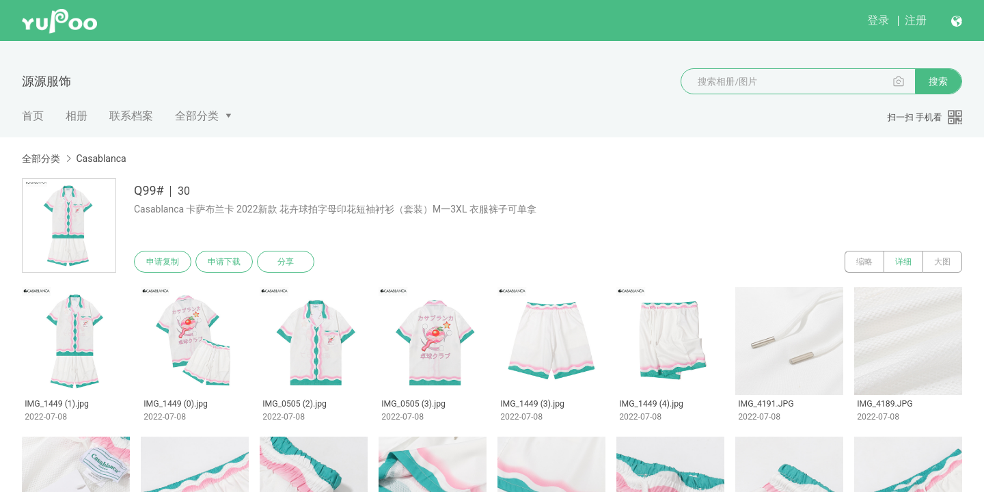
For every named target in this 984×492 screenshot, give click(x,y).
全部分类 (197, 115)
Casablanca (101, 158)
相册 (76, 115)
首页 (33, 115)
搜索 (938, 81)
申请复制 (162, 261)
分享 (285, 261)
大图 (942, 261)
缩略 (864, 261)
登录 (878, 20)
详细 (903, 261)
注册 (916, 20)
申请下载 (224, 261)
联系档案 (131, 115)
